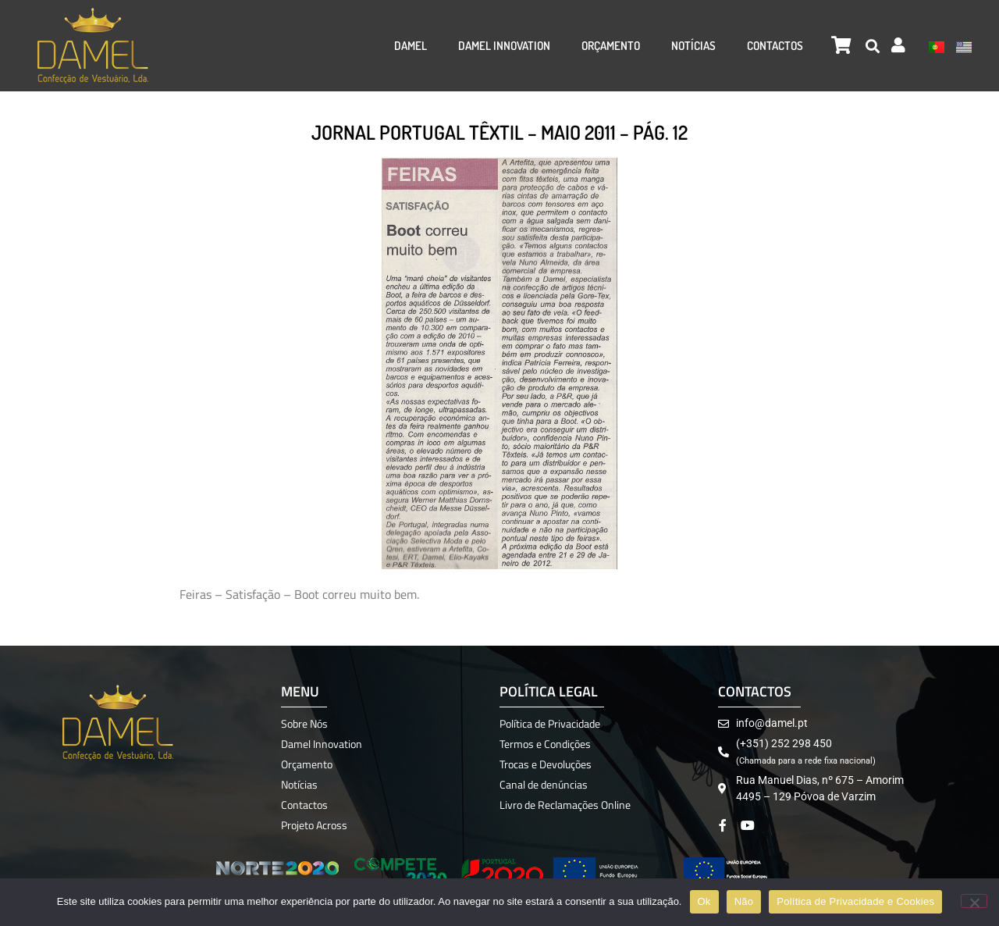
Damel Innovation (504, 45)
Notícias (693, 45)
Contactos (775, 45)
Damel (410, 45)
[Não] (974, 901)
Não (744, 901)
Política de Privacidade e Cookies (855, 901)
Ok (704, 901)
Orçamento (610, 45)
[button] (872, 46)
